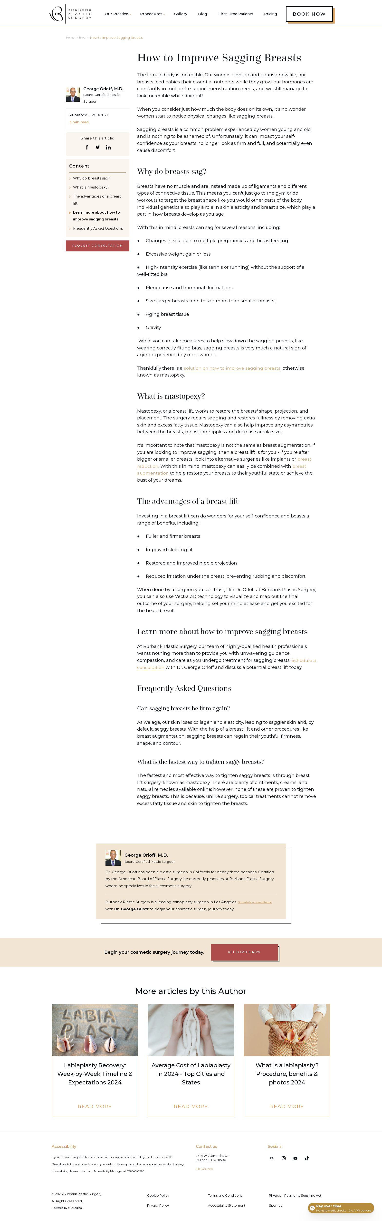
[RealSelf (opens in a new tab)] (270, 1156)
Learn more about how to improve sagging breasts (96, 218)
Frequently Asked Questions (98, 231)
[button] (151, 15)
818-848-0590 (207, 1169)
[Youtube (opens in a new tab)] (289, 1156)
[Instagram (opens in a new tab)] (280, 1156)
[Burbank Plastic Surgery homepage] (72, 16)
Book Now (309, 15)
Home (71, 40)
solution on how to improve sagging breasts (233, 371)
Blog (84, 40)
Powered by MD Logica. (71, 1208)
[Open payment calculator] (340, 1207)
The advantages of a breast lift (97, 202)
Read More (95, 1107)
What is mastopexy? (91, 190)
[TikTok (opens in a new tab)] (299, 1156)
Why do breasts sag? (91, 181)
